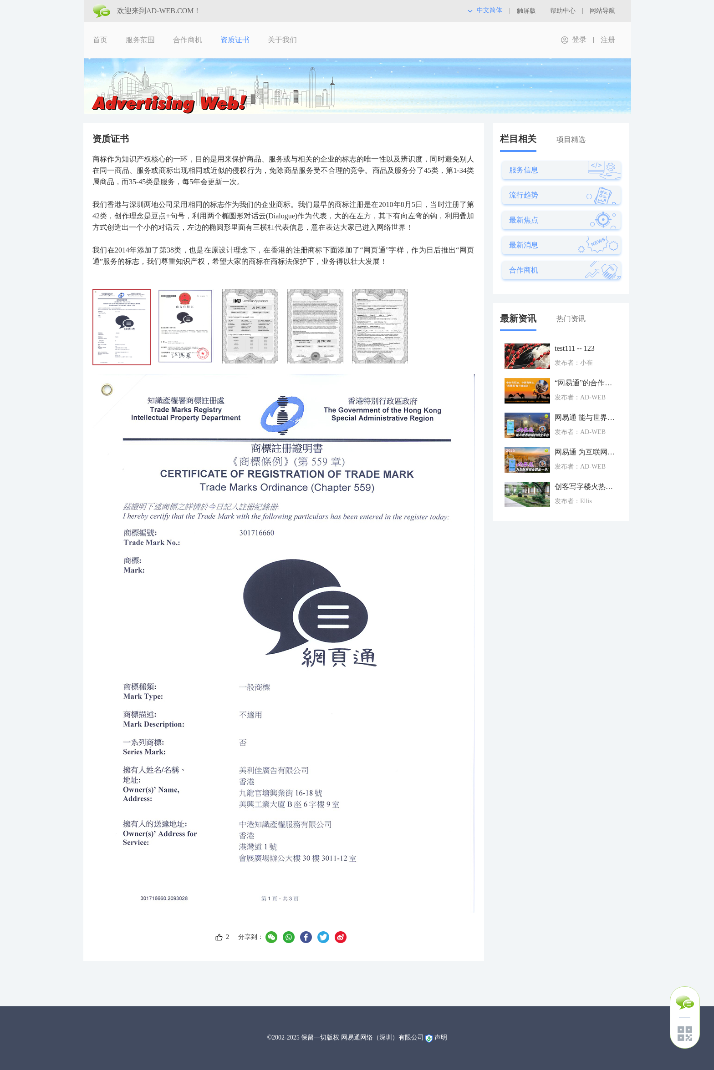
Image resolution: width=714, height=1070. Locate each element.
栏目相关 (518, 139)
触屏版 (526, 10)
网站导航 (602, 10)
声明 (440, 1037)
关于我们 (282, 40)
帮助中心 (563, 10)
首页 (100, 40)
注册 (608, 40)
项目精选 (571, 139)
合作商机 (187, 40)
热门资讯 (571, 319)
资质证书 (235, 40)
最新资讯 (518, 318)
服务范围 (140, 40)
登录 (579, 39)
